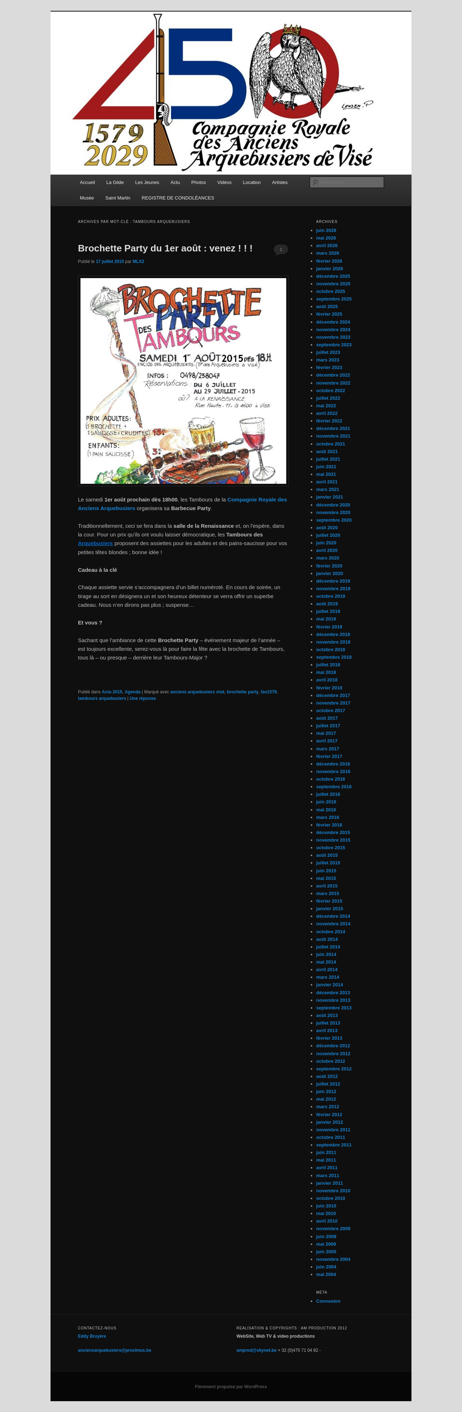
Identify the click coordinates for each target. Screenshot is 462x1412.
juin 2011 (326, 1152)
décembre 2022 (333, 375)
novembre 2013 (333, 1000)
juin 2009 (326, 1236)
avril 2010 (326, 1221)
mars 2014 (327, 977)
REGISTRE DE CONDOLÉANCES (178, 198)
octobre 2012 (330, 1061)
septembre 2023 (334, 344)
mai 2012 (326, 1099)
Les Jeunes (147, 182)
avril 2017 (326, 741)
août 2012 (327, 1076)
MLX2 (138, 261)
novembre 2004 (333, 1259)
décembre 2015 (333, 832)
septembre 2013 (334, 1007)
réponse (143, 698)
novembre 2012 (333, 1053)
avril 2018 (326, 680)
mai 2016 (326, 809)
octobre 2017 (330, 710)
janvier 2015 (329, 908)
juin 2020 (326, 542)
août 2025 (327, 306)
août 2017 (327, 718)
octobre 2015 (330, 847)
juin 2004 (326, 1267)
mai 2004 (326, 1274)
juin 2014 (326, 954)
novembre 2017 (333, 703)
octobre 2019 (330, 596)
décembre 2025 (333, 276)
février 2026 (329, 261)
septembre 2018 (334, 657)
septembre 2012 (334, 1068)
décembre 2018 (333, 634)
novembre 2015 (333, 840)
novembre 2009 (333, 1228)
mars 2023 (327, 360)
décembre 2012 (333, 1045)
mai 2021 (326, 474)
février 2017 (329, 756)
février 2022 (329, 421)
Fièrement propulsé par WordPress (231, 1386)
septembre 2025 (334, 299)
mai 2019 (326, 619)
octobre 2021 (330, 444)
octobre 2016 (330, 779)
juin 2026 (326, 230)
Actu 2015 (112, 691)
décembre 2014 (333, 916)
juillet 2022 (328, 398)
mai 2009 (326, 1244)
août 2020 (327, 527)
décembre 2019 (333, 581)
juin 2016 (326, 801)
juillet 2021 (328, 459)
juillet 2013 (328, 1023)
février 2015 (329, 901)
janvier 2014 (329, 984)
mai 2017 (326, 733)
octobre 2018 (330, 649)
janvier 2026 (329, 268)
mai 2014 (326, 962)
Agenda (132, 691)
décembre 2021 (333, 428)
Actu (175, 182)
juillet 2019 (328, 611)
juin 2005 (326, 1251)
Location (252, 182)
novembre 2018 (333, 642)
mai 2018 (326, 672)
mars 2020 (327, 558)
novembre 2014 (333, 923)
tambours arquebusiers (102, 698)
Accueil (87, 182)
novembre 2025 (333, 283)
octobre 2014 (330, 931)
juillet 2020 (328, 535)
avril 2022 (326, 413)
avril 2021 (326, 481)
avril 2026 (326, 245)
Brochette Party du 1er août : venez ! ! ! (165, 248)
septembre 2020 (334, 520)
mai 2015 (326, 878)
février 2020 (329, 566)
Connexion (328, 1301)
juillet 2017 (328, 725)
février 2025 (329, 314)
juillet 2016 (328, 794)
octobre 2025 (330, 291)
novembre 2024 (333, 329)
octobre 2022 (330, 390)
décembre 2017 (333, 695)
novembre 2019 (333, 588)
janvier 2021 (329, 497)
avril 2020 (326, 550)
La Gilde (115, 182)
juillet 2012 (328, 1084)
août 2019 (327, 603)
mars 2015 (327, 893)
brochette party (242, 691)
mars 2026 (327, 253)
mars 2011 (327, 1175)
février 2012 (329, 1114)
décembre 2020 (333, 505)
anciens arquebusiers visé (197, 691)
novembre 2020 (333, 512)
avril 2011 (326, 1167)
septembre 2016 (334, 786)
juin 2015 (326, 870)
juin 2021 (326, 466)
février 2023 (329, 367)
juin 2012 (326, 1091)
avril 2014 (326, 969)
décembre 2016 (333, 764)
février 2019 (329, 627)
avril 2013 (326, 1030)
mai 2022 (326, 405)
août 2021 (327, 451)
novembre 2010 (333, 1190)
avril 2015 (326, 886)
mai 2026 (326, 238)
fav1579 (269, 691)
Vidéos (224, 182)
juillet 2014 (328, 947)
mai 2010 (326, 1213)
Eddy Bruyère (92, 1336)
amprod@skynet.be (256, 1350)
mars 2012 (327, 1106)
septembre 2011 (334, 1145)
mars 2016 (327, 817)
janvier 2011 (329, 1183)
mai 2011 (326, 1160)
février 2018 (329, 687)
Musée (87, 198)
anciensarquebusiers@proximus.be (114, 1350)
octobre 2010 (330, 1198)
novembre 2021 (333, 436)
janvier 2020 (329, 573)
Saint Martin (117, 198)
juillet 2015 (328, 862)
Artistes (280, 182)
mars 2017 (327, 748)
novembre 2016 (333, 771)
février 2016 (329, 825)
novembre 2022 (333, 383)
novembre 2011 (333, 1129)
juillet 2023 (328, 352)
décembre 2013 (333, 992)
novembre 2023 (333, 337)
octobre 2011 (330, 1137)
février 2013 (329, 1038)
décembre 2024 (333, 322)
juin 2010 (326, 1206)
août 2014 (327, 939)
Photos (198, 182)
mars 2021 (327, 489)
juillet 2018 (328, 664)
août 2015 (327, 855)
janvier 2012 (329, 1122)
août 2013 (327, 1015)
